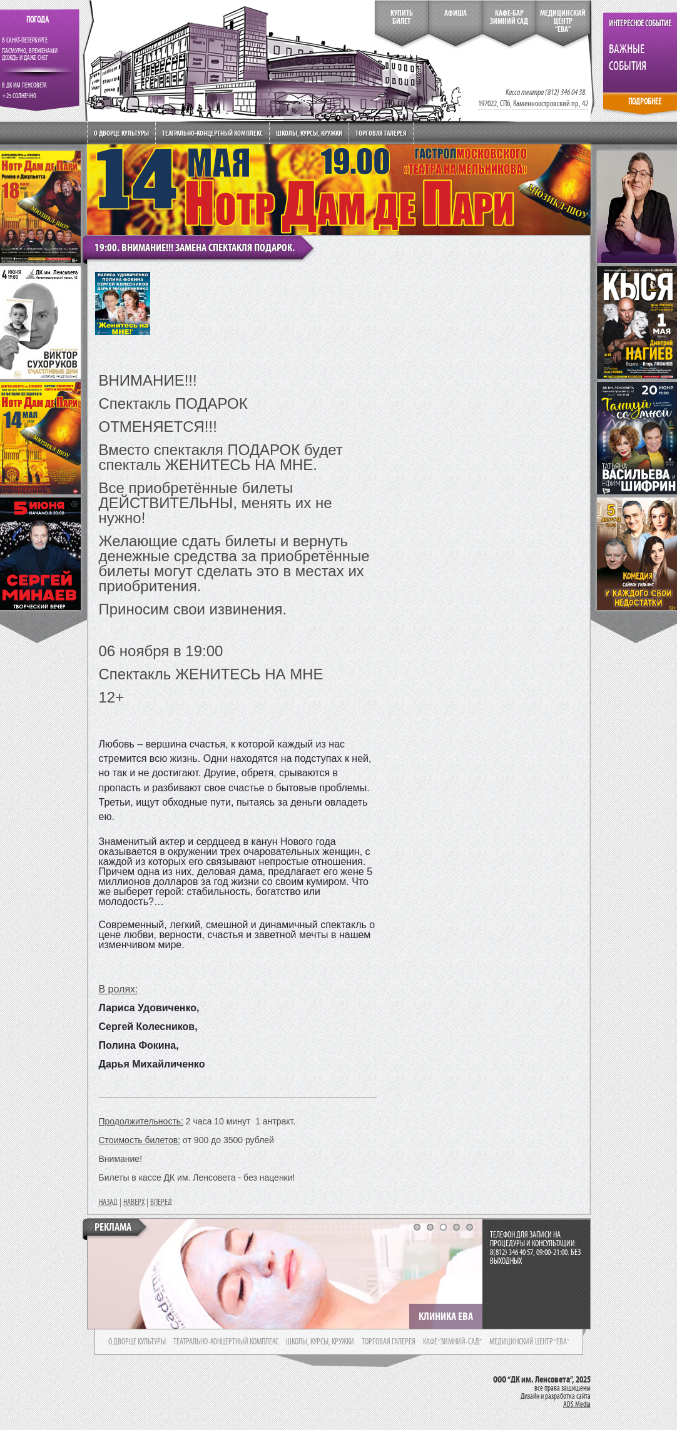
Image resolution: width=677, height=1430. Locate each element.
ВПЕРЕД (161, 1202)
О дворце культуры (121, 133)
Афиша (455, 13)
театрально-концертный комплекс (225, 1342)
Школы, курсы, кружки (309, 133)
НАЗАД (108, 1202)
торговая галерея (388, 1342)
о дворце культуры (137, 1342)
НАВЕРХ (134, 1202)
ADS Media (577, 1404)
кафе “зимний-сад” (452, 1342)
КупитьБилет (401, 17)
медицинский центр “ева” (529, 1342)
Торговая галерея (381, 133)
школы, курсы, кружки (320, 1342)
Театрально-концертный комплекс (212, 133)
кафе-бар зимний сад (509, 17)
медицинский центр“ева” (563, 21)
